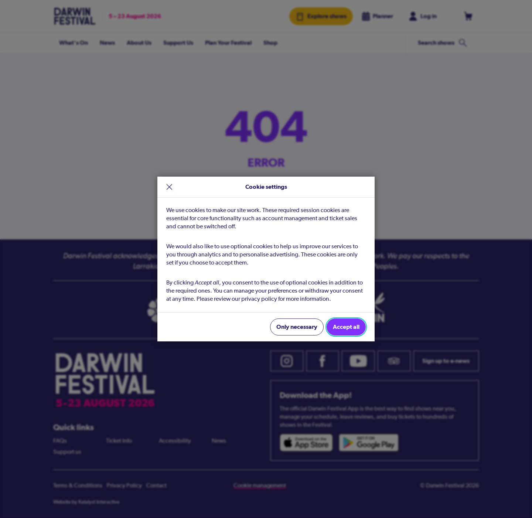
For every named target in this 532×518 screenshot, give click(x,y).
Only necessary (296, 326)
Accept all (346, 326)
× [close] (169, 187)
